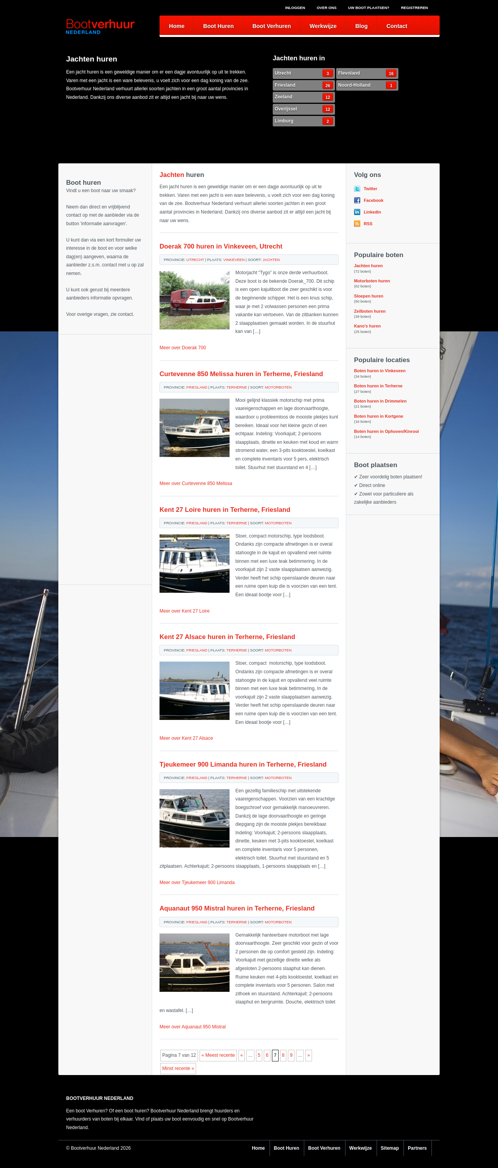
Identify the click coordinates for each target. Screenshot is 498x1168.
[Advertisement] (105, 373)
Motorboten (278, 387)
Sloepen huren (368, 296)
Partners (417, 1148)
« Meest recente (218, 1055)
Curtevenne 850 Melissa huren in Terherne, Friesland (241, 374)
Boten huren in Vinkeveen (379, 370)
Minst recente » (178, 1068)
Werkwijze (323, 26)
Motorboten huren (372, 280)
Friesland (304, 85)
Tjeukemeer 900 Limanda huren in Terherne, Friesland (243, 764)
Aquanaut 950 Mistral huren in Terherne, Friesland (237, 908)
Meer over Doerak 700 (183, 347)
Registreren (414, 7)
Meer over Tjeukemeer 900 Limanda (197, 882)
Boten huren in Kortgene (378, 416)
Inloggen (295, 7)
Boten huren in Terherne (378, 385)
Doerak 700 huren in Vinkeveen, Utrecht (221, 246)
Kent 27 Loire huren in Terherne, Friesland (225, 509)
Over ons (327, 7)
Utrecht (304, 73)
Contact (396, 26)
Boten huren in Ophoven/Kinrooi (386, 431)
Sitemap (390, 1148)
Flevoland (367, 73)
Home (176, 26)
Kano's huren (367, 326)
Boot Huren (218, 26)
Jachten (271, 259)
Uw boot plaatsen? (368, 7)
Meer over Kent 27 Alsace (186, 738)
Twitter (370, 188)
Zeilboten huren (370, 311)
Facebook (373, 200)
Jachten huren (368, 265)
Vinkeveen (234, 259)
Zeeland (304, 97)
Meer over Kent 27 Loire (185, 611)
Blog (361, 26)
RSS (368, 223)
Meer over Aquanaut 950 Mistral (193, 1027)
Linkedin (372, 212)
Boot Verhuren (272, 26)
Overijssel (304, 109)
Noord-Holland (367, 85)
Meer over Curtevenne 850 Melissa (196, 483)
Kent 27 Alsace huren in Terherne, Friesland (227, 637)
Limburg (304, 121)
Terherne (236, 387)
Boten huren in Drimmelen (380, 401)
